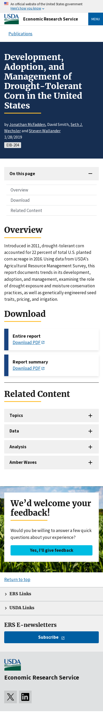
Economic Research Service (50, 19)
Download (20, 200)
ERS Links (20, 593)
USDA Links (21, 607)
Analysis (17, 447)
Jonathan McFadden (27, 124)
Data (14, 431)
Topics (16, 415)
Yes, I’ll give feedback (51, 550)
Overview (19, 190)
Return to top (17, 579)
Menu (95, 19)
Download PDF (27, 342)
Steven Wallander (45, 130)
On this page (22, 173)
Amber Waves (23, 462)
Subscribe (48, 637)
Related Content (26, 210)
